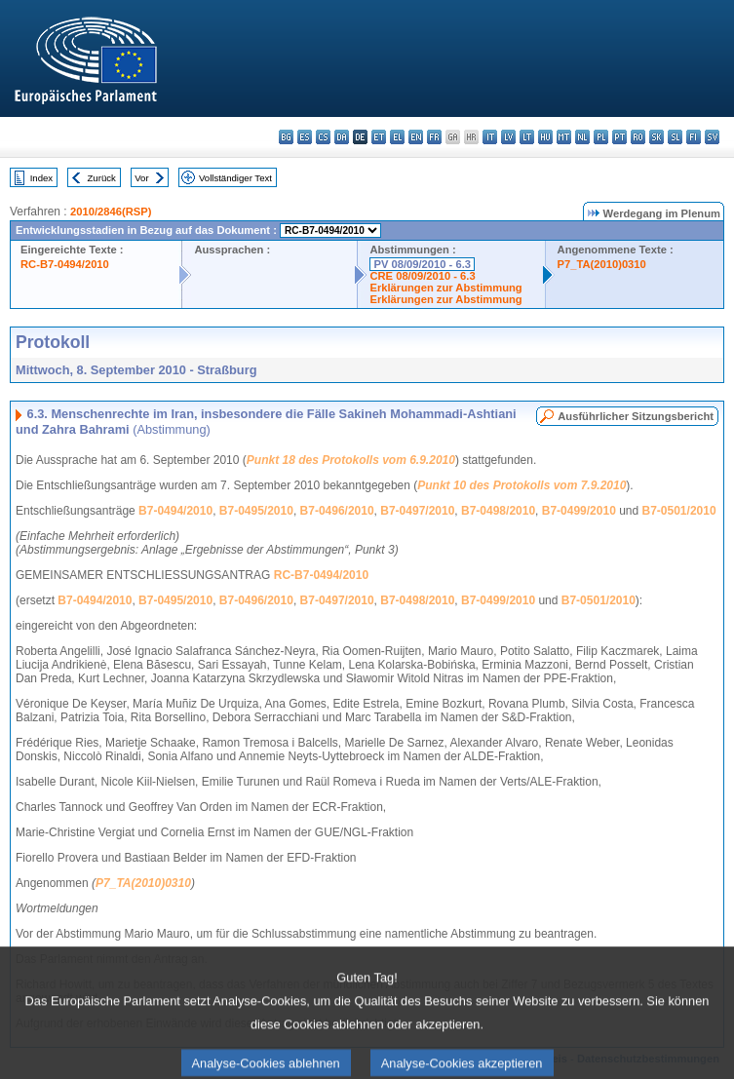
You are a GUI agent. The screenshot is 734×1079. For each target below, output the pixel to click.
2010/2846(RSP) (110, 211)
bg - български (286, 137)
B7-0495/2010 (256, 511)
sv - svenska (712, 137)
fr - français (434, 137)
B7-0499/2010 (579, 511)
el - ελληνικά (397, 137)
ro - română (638, 137)
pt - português (619, 137)
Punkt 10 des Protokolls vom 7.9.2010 (521, 485)
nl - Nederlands (582, 137)
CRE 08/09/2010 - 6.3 (422, 276)
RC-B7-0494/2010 (64, 264)
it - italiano (490, 137)
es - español (304, 137)
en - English (415, 137)
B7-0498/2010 (498, 511)
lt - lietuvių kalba (527, 137)
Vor (141, 178)
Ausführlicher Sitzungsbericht (636, 416)
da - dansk (341, 137)
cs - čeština (323, 137)
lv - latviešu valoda (508, 137)
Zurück (102, 178)
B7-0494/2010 (175, 511)
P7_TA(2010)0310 (602, 264)
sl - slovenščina (675, 137)
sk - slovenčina (656, 137)
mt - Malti (564, 137)
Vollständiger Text (235, 178)
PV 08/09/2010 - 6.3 (422, 264)
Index (41, 178)
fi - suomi (693, 137)
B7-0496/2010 (337, 511)
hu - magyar (545, 137)
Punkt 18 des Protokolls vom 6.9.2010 (351, 460)
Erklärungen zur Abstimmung (445, 287)
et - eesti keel (378, 137)
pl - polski (601, 137)
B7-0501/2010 (679, 511)
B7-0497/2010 (417, 511)
